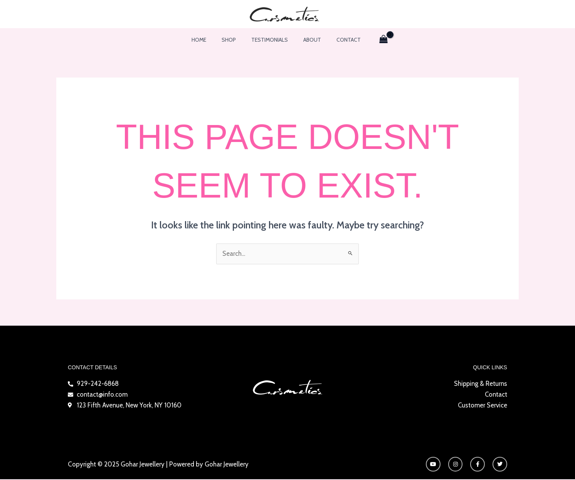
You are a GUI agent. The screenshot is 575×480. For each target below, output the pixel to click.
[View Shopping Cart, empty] (372, 39)
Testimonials (269, 39)
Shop (233, 39)
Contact (339, 39)
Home (208, 39)
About (307, 39)
